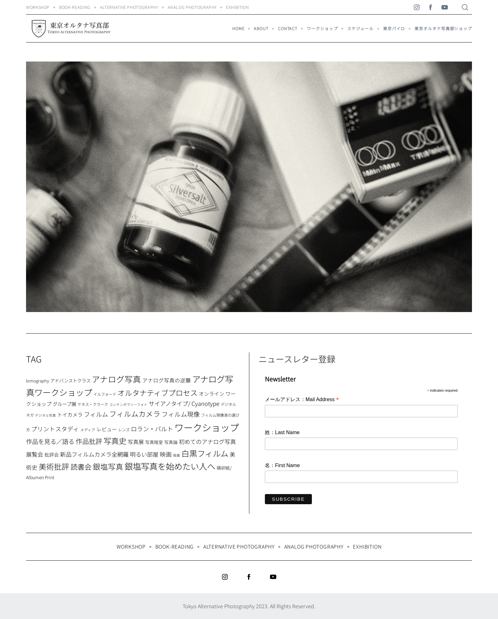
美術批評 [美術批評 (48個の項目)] (54, 466)
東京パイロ (394, 28)
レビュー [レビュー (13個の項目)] (107, 429)
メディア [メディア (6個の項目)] (87, 429)
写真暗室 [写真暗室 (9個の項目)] (154, 442)
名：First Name (282, 465)
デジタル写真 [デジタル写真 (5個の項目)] (45, 415)
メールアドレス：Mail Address (302, 400)
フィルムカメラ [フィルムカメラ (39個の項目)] (134, 413)
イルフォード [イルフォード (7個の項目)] (104, 394)
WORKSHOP (38, 7)
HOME (238, 28)
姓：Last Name (282, 432)
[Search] (465, 7)
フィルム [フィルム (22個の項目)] (96, 414)
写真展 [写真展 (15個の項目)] (136, 442)
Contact (287, 28)
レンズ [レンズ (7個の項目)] (124, 430)
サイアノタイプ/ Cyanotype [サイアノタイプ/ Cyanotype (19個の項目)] (184, 403)
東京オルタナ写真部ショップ (443, 28)
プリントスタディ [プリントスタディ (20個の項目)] (55, 428)
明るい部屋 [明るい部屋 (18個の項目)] (144, 454)
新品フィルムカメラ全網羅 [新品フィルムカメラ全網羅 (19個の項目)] (94, 454)
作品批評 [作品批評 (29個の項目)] (89, 441)
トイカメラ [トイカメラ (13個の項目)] (70, 414)
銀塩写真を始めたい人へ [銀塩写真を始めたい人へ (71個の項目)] (169, 466)
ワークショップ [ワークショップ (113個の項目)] (206, 427)
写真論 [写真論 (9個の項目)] (171, 442)
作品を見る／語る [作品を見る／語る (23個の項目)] (50, 441)
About (261, 28)
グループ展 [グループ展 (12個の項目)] (64, 403)
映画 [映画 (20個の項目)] (166, 454)
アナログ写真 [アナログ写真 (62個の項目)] (116, 379)
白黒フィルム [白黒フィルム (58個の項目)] (204, 453)
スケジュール (360, 28)
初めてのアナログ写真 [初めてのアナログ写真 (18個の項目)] (207, 441)
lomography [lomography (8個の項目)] (37, 381)
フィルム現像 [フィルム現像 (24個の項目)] (181, 414)
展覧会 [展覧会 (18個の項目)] (34, 454)
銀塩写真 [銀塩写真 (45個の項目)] (108, 466)
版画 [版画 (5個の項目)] (176, 455)
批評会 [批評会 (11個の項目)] (51, 454)
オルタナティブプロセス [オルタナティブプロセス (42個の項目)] (158, 392)
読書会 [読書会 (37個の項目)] (81, 466)
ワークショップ (322, 28)
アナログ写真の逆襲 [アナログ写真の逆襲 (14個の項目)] (166, 380)
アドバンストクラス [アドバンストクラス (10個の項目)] (70, 380)
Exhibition (237, 7)
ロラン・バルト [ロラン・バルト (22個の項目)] (152, 428)
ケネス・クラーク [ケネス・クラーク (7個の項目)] (92, 404)
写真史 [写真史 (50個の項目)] (115, 440)
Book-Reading (75, 7)
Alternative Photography (129, 7)
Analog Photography (192, 7)
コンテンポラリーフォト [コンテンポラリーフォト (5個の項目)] (128, 404)
